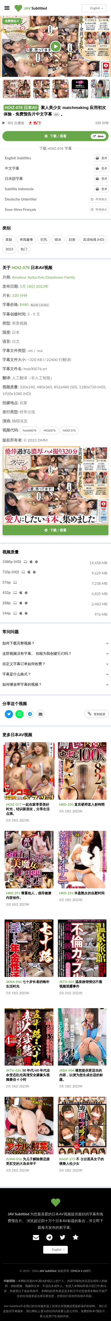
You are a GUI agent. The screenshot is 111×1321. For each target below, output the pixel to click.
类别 (6, 228)
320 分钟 (19, 295)
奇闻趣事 (26, 239)
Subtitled (35, 8)
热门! (35, 123)
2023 (9, 249)
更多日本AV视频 (17, 735)
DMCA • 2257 (80, 1271)
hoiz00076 (29, 430)
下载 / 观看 (75, 136)
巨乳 (44, 239)
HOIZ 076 (69, 430)
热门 (24, 249)
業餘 (9, 239)
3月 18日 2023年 (34, 286)
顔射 (72, 239)
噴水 (58, 239)
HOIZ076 (50, 430)
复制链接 (96, 714)
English (96, 8)
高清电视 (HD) (93, 239)
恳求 (101, 158)
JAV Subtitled (47, 1271)
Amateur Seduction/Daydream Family (43, 277)
